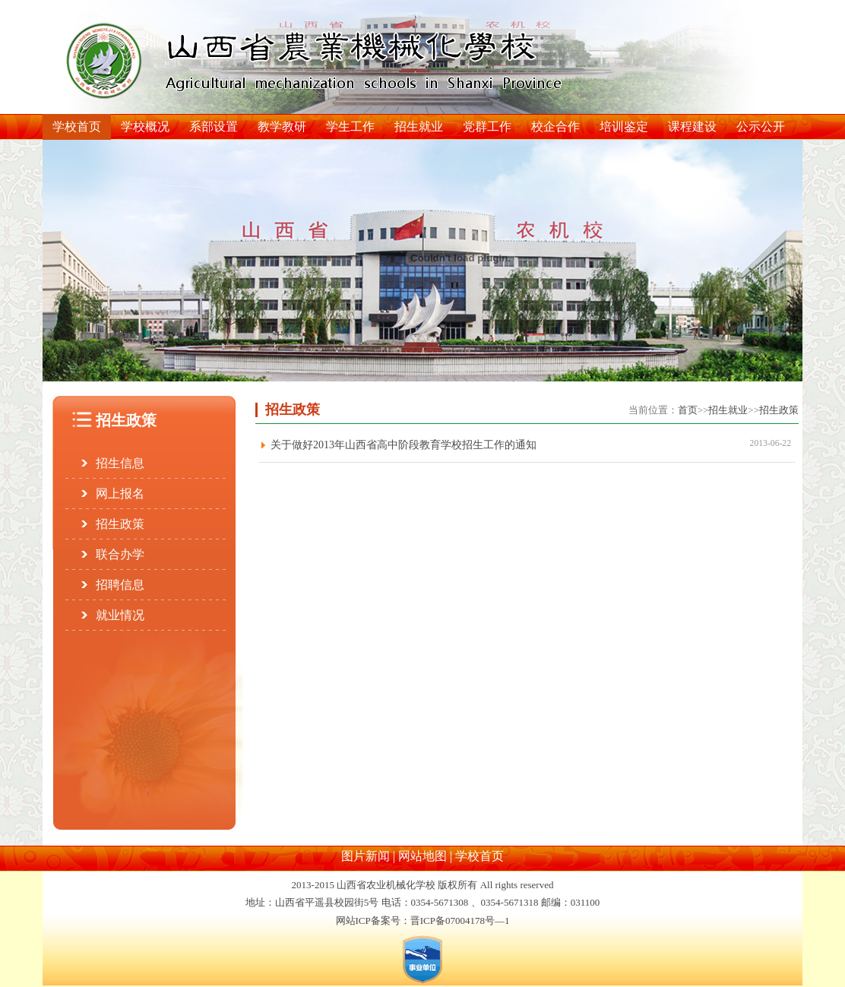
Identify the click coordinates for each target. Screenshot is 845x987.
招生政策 (120, 523)
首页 (688, 410)
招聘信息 (120, 584)
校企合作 (555, 126)
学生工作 (350, 126)
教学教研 (282, 126)
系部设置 (213, 126)
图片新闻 (365, 855)
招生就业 (418, 126)
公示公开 (760, 126)
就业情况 (120, 615)
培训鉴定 (624, 126)
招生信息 (120, 463)
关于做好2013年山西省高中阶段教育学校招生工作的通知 (403, 445)
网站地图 (422, 855)
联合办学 (120, 554)
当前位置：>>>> (713, 410)
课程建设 (692, 126)
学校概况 (145, 126)
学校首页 (76, 126)
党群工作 (487, 126)
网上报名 (120, 493)
